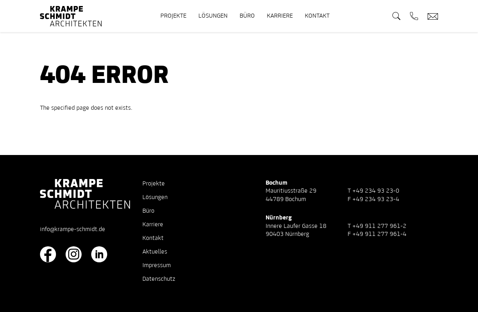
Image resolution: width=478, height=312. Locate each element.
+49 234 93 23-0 (375, 191)
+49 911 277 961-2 (379, 226)
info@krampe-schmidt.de (72, 229)
